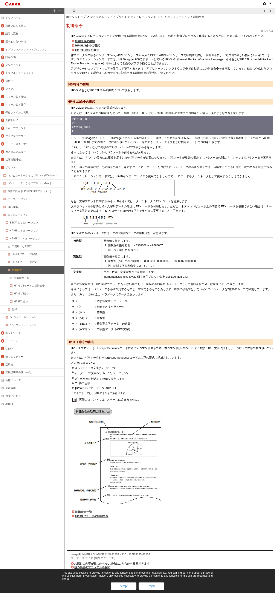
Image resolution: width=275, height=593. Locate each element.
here (78, 575)
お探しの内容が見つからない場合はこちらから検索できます (112, 563)
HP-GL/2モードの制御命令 (91, 516)
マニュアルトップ (101, 16)
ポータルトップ (76, 16)
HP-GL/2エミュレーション (173, 16)
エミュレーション (142, 16)
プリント (121, 16)
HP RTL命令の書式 (87, 50)
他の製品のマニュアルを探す (92, 567)
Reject (151, 586)
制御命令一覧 (83, 511)
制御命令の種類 (85, 41)
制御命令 (198, 16)
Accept (124, 586)
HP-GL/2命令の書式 (87, 45)
